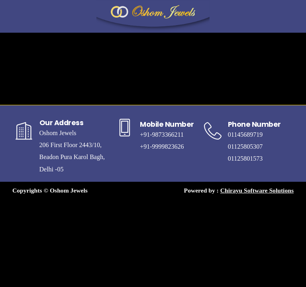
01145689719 (245, 134)
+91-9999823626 (162, 146)
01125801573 (245, 158)
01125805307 (245, 146)
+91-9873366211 (162, 134)
